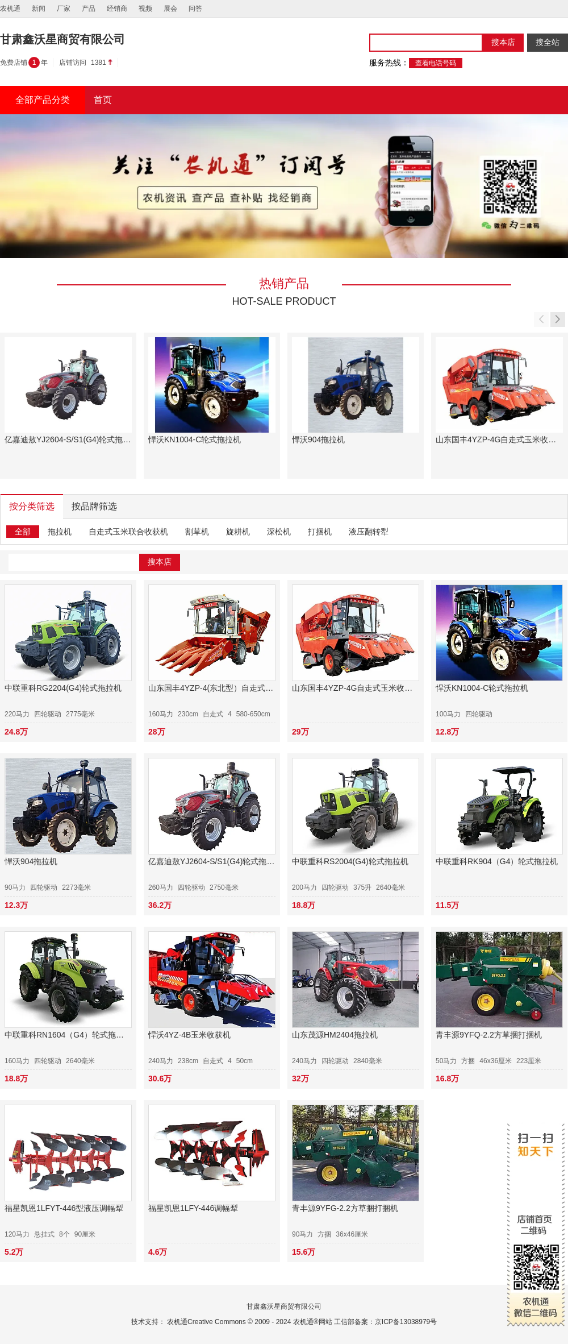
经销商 (117, 9)
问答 (195, 9)
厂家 (63, 9)
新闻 (38, 9)
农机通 (10, 9)
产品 (88, 9)
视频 (145, 9)
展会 (170, 9)
